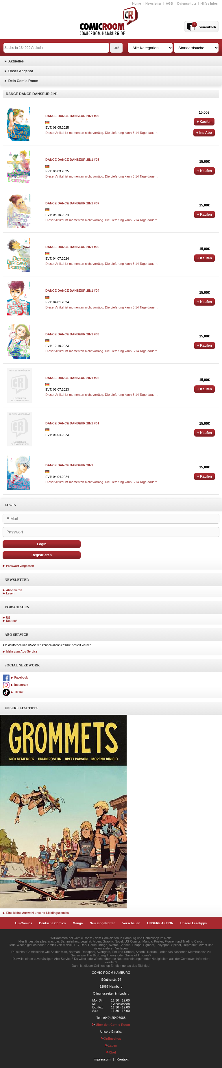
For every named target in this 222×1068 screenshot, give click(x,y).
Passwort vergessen (20, 566)
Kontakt (122, 1059)
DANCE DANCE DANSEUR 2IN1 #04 (72, 290)
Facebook (15, 677)
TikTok (13, 692)
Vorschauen (131, 923)
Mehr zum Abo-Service (20, 651)
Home (136, 3)
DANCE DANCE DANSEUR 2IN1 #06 (72, 247)
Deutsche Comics (52, 923)
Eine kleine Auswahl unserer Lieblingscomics (36, 912)
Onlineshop (111, 1038)
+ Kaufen (204, 122)
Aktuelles (16, 61)
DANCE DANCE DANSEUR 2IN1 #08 (72, 159)
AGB (169, 3)
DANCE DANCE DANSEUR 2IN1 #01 (72, 423)
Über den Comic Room (111, 1024)
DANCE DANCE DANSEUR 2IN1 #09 (72, 116)
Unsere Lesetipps (193, 923)
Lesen (10, 593)
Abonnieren (14, 590)
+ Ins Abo (204, 133)
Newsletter (153, 3)
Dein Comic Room (23, 81)
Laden (111, 1045)
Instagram (15, 684)
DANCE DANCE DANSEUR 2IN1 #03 (72, 334)
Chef (111, 1052)
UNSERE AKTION (160, 923)
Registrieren (42, 555)
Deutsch (11, 620)
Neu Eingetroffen (102, 923)
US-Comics (23, 923)
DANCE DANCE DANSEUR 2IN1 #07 (72, 203)
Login (42, 544)
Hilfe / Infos (209, 3)
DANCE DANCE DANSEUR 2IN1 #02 (72, 378)
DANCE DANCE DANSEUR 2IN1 (69, 465)
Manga (78, 923)
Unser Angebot (20, 71)
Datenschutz (186, 3)
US (8, 617)
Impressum (102, 1059)
